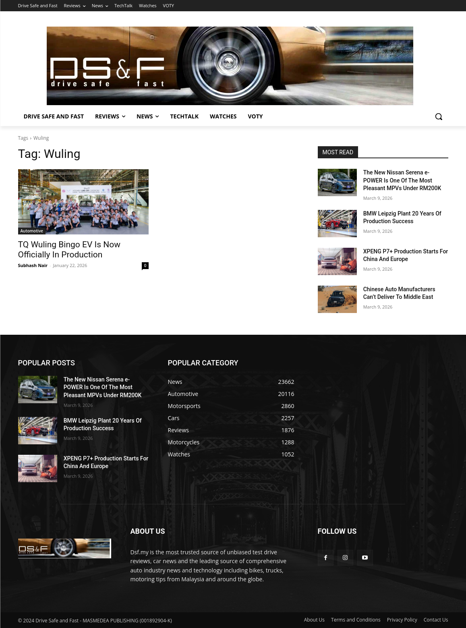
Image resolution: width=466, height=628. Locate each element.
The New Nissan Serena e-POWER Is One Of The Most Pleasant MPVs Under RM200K (402, 180)
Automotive (32, 231)
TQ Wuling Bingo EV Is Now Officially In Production (69, 249)
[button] (438, 116)
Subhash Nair (33, 265)
